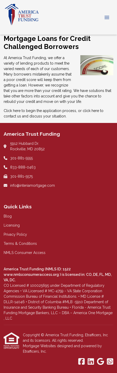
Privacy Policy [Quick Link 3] (15, 234)
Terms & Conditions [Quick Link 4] (20, 243)
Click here (12, 111)
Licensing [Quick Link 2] (12, 225)
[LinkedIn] (91, 362)
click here (91, 111)
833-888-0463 (23, 167)
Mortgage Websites (40, 346)
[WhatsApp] (110, 362)
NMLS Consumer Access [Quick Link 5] (25, 253)
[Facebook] (81, 362)
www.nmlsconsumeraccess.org (32, 274)
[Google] (100, 362)
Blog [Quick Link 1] (8, 216)
